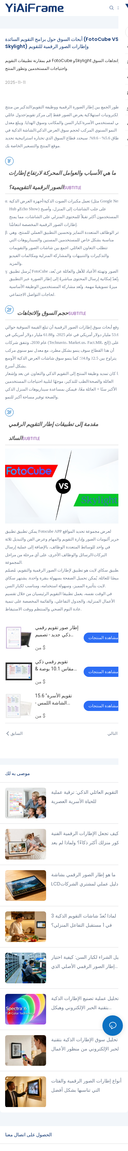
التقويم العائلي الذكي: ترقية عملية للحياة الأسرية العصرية (84, 797)
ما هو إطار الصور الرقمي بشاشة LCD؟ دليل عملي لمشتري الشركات (86, 879)
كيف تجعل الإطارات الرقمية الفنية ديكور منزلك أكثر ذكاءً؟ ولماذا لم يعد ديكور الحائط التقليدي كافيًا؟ (87, 838)
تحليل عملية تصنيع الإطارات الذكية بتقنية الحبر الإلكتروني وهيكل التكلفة (85, 1003)
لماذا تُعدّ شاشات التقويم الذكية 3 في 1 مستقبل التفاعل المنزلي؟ (83, 920)
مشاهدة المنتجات (103, 637)
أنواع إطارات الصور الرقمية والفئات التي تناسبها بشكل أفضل (86, 1085)
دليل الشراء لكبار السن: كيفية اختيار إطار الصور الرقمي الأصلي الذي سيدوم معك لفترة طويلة (86, 962)
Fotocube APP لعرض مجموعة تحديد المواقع (74, 531)
